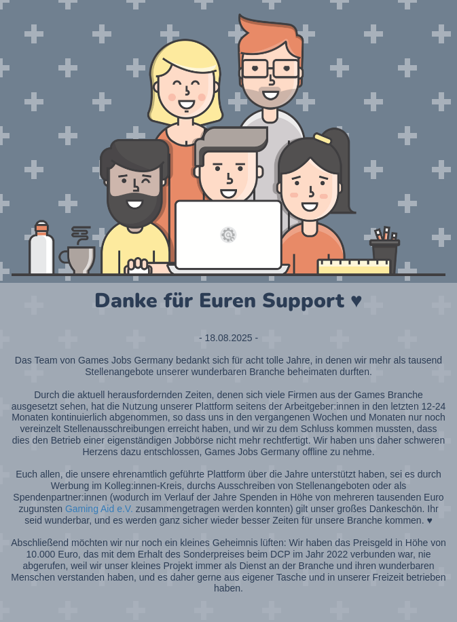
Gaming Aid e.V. (99, 508)
